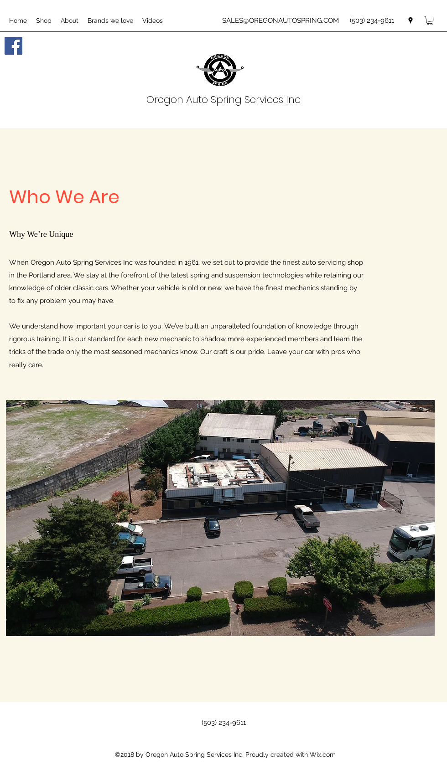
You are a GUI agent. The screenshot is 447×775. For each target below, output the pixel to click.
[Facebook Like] (87, 55)
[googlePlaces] (410, 20)
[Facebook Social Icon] (13, 46)
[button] (429, 20)
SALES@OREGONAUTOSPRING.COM (280, 20)
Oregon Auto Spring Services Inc (223, 99)
